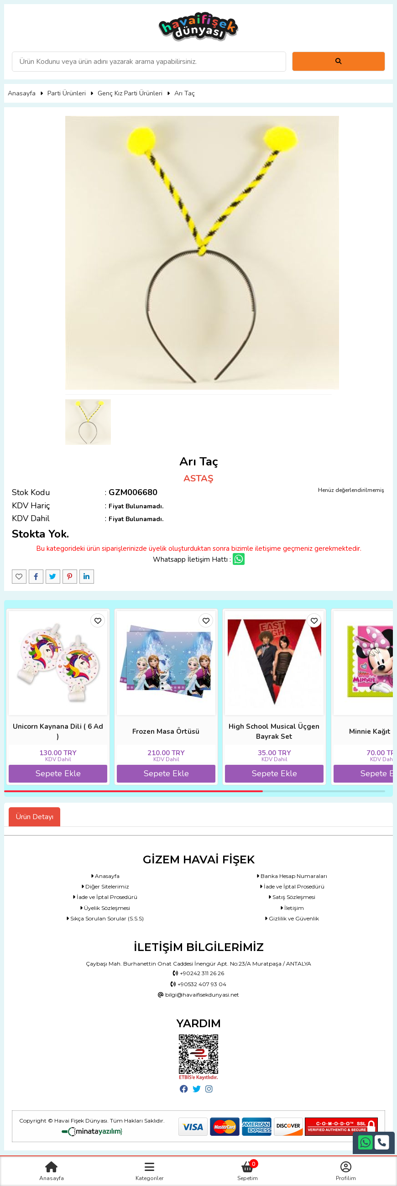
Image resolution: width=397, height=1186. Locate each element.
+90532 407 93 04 (198, 984)
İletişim (292, 907)
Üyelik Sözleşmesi (105, 907)
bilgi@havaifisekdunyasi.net (198, 994)
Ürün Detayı (34, 817)
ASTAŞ (198, 478)
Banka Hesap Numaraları (291, 876)
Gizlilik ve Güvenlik (292, 918)
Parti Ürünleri (66, 93)
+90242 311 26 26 (198, 973)
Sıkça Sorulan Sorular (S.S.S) (105, 918)
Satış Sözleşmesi (291, 896)
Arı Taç (184, 93)
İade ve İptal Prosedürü (292, 886)
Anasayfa (22, 93)
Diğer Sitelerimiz (105, 886)
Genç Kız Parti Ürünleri (130, 93)
